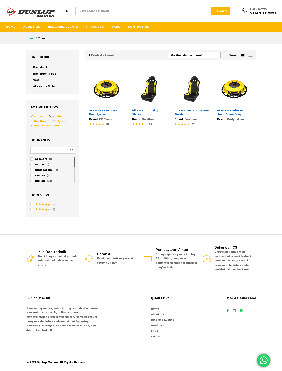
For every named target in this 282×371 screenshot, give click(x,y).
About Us (31, 26)
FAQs (116, 26)
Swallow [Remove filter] (40, 121)
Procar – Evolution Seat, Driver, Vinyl (230, 112)
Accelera (41, 158)
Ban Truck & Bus (44, 73)
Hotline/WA (258, 8)
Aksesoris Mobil (44, 86)
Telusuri (221, 10)
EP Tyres (105, 119)
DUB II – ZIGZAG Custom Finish (191, 112)
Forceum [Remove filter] (40, 116)
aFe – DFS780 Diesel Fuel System (103, 112)
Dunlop (40, 180)
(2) (45, 210)
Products (95, 26)
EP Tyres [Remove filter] (59, 121)
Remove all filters (47, 125)
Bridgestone (236, 119)
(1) (45, 205)
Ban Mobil (40, 67)
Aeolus (40, 164)
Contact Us (138, 26)
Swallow (148, 119)
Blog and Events (63, 26)
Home (10, 26)
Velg (36, 79)
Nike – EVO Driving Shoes (145, 112)
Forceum (190, 119)
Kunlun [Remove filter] (58, 116)
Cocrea (40, 175)
